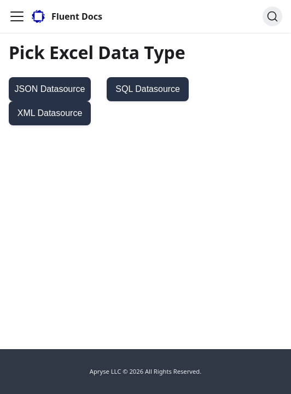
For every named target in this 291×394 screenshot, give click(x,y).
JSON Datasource (50, 89)
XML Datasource (50, 113)
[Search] (272, 16)
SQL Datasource (147, 89)
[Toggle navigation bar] (17, 16)
